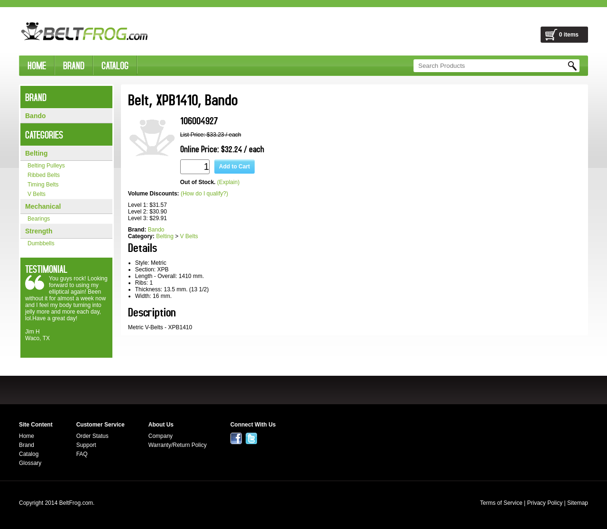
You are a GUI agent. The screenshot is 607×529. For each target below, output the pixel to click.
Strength (39, 231)
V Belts (37, 194)
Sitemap (577, 503)
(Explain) (228, 182)
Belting (36, 153)
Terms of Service (501, 503)
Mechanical (43, 206)
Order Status (92, 436)
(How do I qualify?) (204, 193)
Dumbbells (41, 243)
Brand (26, 445)
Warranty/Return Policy (177, 445)
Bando (35, 116)
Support (86, 445)
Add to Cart (234, 166)
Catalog (28, 454)
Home (26, 436)
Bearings (39, 218)
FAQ (82, 454)
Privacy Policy (544, 503)
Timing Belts (43, 184)
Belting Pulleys (46, 165)
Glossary (30, 463)
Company (160, 436)
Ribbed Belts (44, 175)
